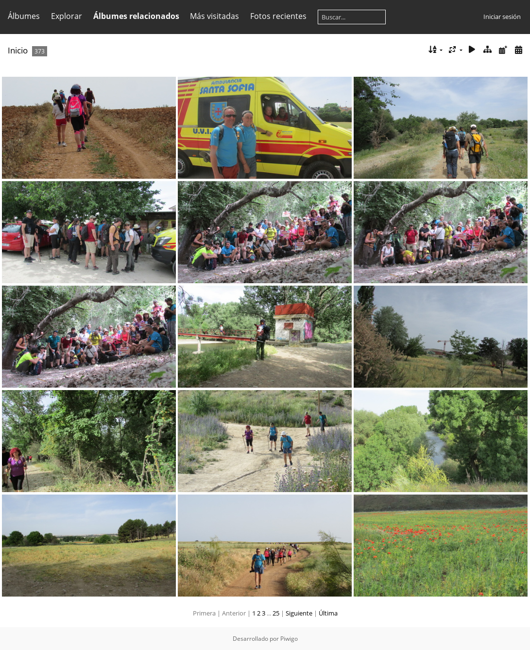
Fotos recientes (278, 16)
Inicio (18, 50)
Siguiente (299, 613)
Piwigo (289, 638)
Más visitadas (214, 16)
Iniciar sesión (502, 16)
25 (276, 613)
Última (328, 613)
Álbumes (24, 16)
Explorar (66, 16)
